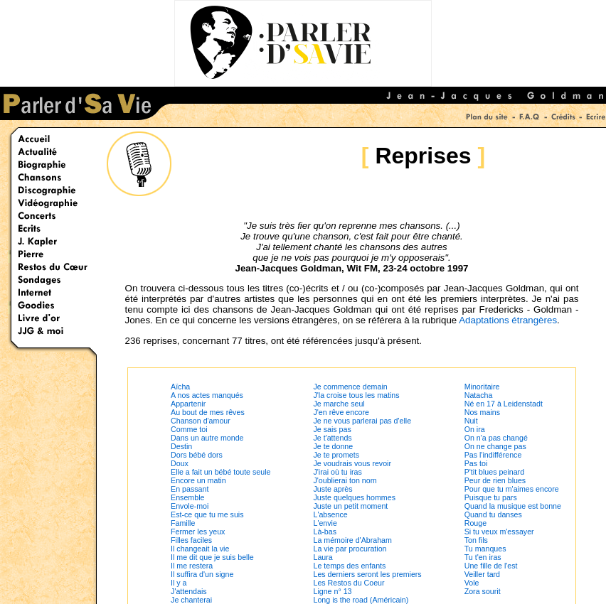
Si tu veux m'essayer (499, 531)
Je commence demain (350, 386)
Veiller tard (482, 574)
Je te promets (336, 455)
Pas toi (476, 463)
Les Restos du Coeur (348, 582)
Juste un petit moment (350, 506)
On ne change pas (495, 446)
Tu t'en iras (482, 557)
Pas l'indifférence (493, 455)
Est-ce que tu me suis (207, 514)
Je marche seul (338, 403)
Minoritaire (482, 386)
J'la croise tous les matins (356, 395)
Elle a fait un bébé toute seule (220, 472)
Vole (471, 582)
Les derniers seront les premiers (367, 574)
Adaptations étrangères (508, 320)
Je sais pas (332, 429)
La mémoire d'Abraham (352, 540)
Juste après (332, 489)
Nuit (471, 420)
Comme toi (189, 429)
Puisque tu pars (490, 497)
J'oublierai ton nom (344, 480)
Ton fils (476, 540)
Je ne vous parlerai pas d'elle (362, 420)
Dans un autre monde (207, 437)
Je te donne (333, 446)
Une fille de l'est (491, 565)
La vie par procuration (349, 548)
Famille (183, 523)
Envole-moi (189, 506)
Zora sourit (482, 591)
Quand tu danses (493, 514)
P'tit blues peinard (494, 472)
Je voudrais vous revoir (352, 463)
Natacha (478, 395)
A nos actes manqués (207, 395)
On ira (474, 429)
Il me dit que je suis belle (212, 557)
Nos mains (482, 412)
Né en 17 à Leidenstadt (503, 403)
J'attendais (189, 591)
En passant (189, 489)
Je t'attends (332, 437)
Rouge (475, 523)
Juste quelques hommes (354, 497)
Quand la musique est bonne (512, 506)
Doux (179, 463)
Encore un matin (198, 480)
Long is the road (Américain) (360, 599)
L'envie (324, 523)
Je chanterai (191, 599)
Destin (181, 446)
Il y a (179, 582)
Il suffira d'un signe (202, 574)
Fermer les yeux (198, 531)
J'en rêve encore (340, 412)
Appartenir (188, 403)
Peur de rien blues (495, 480)
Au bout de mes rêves (208, 412)
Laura (322, 557)
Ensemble (187, 497)
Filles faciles (191, 540)
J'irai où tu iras (337, 472)
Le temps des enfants (349, 565)
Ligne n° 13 (332, 591)
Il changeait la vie (200, 548)
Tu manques (485, 548)
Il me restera (192, 565)
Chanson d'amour (200, 420)
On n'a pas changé (496, 437)
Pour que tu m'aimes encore (511, 489)
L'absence (330, 514)
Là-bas (324, 531)
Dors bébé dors (197, 455)
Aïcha (180, 386)
